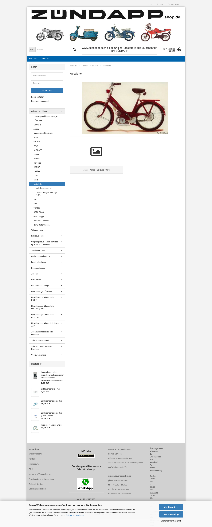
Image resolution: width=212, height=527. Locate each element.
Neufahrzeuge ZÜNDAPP (41, 291)
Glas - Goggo (39, 216)
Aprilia (36, 129)
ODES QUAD (39, 212)
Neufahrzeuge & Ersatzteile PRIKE (42, 298)
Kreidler (37, 171)
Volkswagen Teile (38, 355)
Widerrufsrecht (35, 454)
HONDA (37, 167)
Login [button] (159, 4)
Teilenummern (37, 230)
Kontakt (32, 459)
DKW (36, 146)
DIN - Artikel (36, 280)
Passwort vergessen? (40, 101)
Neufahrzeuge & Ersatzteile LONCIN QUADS (42, 307)
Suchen (32, 59)
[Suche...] (32, 49)
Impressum (34, 464)
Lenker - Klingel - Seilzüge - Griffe (47, 193)
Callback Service (36, 484)
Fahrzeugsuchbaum (39, 111)
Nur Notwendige (171, 514)
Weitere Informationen (171, 521)
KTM (36, 175)
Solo (35, 204)
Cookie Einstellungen (37, 489)
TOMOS (37, 208)
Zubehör (34, 274)
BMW (36, 137)
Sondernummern (38, 250)
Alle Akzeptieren (171, 507)
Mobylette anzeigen (44, 188)
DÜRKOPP (38, 150)
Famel (36, 154)
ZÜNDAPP (38, 120)
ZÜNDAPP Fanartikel (40, 340)
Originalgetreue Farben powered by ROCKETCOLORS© (44, 243)
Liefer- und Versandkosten (40, 474)
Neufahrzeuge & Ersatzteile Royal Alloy (45, 324)
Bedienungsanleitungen (41, 256)
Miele (36, 180)
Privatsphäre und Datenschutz (41, 479)
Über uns (45, 59)
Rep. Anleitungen (38, 268)
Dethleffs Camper (41, 221)
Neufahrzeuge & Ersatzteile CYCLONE (42, 316)
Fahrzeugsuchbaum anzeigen (46, 116)
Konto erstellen (37, 97)
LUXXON (37, 125)
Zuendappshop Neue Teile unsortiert (42, 333)
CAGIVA (37, 142)
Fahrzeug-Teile (37, 236)
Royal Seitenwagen (42, 225)
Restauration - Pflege (40, 285)
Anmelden (47, 90)
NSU (35, 199)
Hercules (37, 163)
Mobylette (38, 184)
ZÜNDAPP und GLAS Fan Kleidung (41, 347)
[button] (150, 4)
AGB (31, 469)
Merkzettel (173, 4)
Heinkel (37, 158)
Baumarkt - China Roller (43, 133)
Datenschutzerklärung (75, 515)
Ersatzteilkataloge (38, 262)
